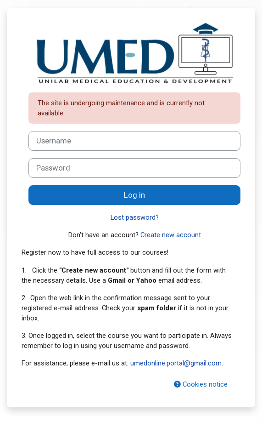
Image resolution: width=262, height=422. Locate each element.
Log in (134, 195)
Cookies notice (201, 384)
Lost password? (135, 217)
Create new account (170, 235)
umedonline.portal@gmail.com (176, 363)
